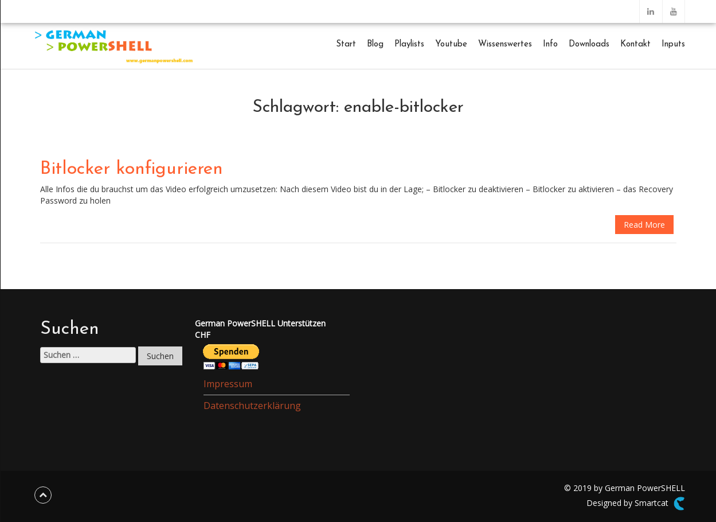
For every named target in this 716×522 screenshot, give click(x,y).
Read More (644, 224)
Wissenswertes (505, 44)
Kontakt (635, 44)
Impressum (228, 383)
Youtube (451, 44)
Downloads (589, 44)
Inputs (673, 44)
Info (550, 44)
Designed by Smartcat (635, 504)
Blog (375, 44)
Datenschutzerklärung (252, 405)
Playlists (409, 44)
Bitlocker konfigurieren (131, 169)
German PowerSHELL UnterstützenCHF (260, 329)
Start (346, 44)
